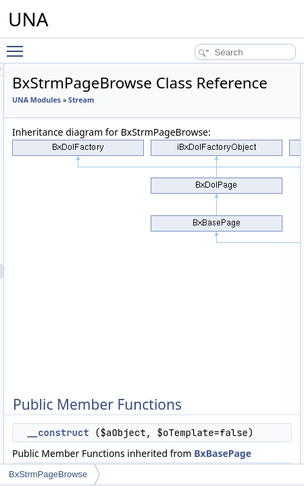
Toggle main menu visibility (18, 45)
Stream (152, 133)
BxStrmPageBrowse (48, 474)
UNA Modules (163, 119)
